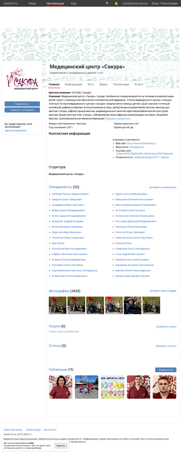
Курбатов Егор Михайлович (131, 194)
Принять (61, 445)
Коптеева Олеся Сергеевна (67, 265)
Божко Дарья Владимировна (69, 215)
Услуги (54, 326)
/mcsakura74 (136, 147)
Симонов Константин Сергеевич (134, 237)
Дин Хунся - (58, 243)
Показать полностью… (118, 118)
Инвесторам (33, 429)
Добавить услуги (166, 326)
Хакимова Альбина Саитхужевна (134, 265)
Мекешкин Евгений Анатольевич (134, 199)
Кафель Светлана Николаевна (69, 254)
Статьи (55, 345)
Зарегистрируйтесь (16, 130)
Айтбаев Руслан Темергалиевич (70, 194)
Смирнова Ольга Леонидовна (132, 248)
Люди (32, 3)
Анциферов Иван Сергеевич (68, 204)
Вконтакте (50, 429)
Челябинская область (135, 3)
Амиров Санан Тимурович (67, 199)
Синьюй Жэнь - (124, 243)
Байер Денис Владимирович (68, 210)
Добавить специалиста (162, 187)
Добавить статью (166, 346)
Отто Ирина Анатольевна (130, 210)
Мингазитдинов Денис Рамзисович (135, 204)
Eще (73, 3)
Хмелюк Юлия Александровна (133, 270)
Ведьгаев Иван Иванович (66, 232)
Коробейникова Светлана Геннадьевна (74, 270)
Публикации (58, 369)
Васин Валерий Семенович (67, 226)
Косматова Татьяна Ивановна (69, 276)
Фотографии (59, 291)
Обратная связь (13, 429)
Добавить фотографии (163, 290)
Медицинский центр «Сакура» (66, 174)
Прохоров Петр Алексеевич (131, 226)
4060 (100, 72)
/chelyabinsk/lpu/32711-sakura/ (151, 157)
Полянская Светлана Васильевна (134, 215)
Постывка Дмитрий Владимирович (135, 221)
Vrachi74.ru (11, 3)
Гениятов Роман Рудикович (68, 237)
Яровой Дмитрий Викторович (132, 276)
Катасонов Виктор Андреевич (69, 248)
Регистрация (169, 3)
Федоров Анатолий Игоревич (132, 259)
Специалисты (60, 187)
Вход (155, 3)
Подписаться (22, 104)
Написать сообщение (22, 110)
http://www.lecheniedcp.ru (141, 143)
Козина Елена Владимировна (69, 259)
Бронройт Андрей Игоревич (68, 221)
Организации (55, 3)
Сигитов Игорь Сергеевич (130, 232)
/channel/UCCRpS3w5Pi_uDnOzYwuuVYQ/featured (144, 153)
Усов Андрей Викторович (130, 254)
